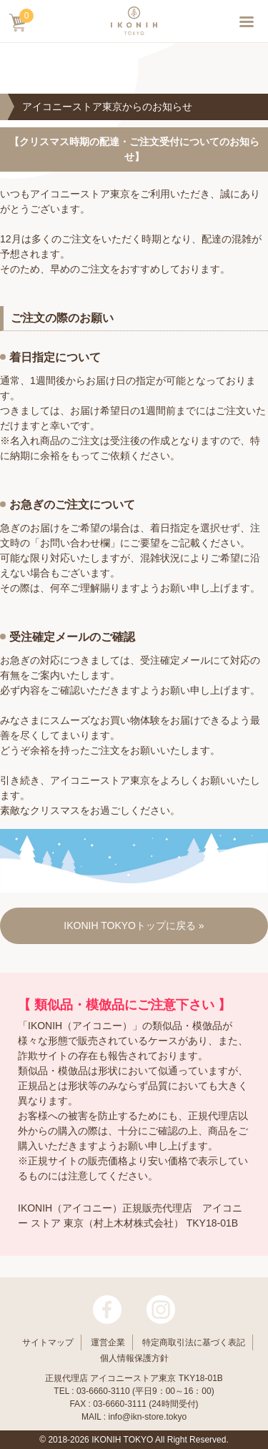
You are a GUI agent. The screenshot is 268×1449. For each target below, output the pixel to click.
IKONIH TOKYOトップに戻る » (134, 925)
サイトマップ (48, 1342)
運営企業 (108, 1342)
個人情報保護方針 (134, 1358)
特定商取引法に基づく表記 (193, 1342)
